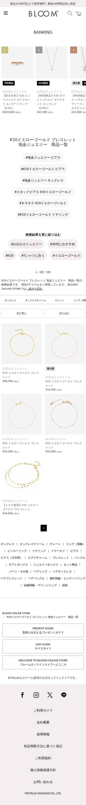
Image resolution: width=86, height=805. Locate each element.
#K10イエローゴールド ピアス (43, 169)
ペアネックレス (62, 571)
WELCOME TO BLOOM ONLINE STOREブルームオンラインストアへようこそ (42, 662)
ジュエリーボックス (45, 564)
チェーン (59, 300)
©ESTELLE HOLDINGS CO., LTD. (43, 793)
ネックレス (10, 300)
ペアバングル (36, 578)
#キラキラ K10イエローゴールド (43, 203)
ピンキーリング (17, 550)
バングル (79, 557)
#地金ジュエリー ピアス (43, 157)
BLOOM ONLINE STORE (16, 613)
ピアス (74, 550)
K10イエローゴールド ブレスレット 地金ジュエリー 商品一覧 (42, 616)
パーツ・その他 (18, 571)
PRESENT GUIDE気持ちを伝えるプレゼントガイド (43, 630)
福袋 (65, 585)
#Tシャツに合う (33, 255)
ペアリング (40, 571)
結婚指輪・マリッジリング (40, 585)
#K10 (9, 255)
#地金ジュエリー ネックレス (43, 180)
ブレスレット (61, 557)
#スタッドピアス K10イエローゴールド (43, 192)
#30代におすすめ (62, 244)
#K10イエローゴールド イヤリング (43, 214)
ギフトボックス (18, 564)
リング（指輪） (75, 544)
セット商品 (70, 564)
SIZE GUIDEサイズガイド (43, 646)
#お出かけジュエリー (26, 244)
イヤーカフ (58, 550)
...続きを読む (35, 288)
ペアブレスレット (11, 578)
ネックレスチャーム (35, 300)
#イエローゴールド (66, 255)
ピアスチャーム (37, 557)
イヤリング (39, 550)
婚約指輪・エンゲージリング (68, 578)
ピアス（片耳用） (12, 557)
